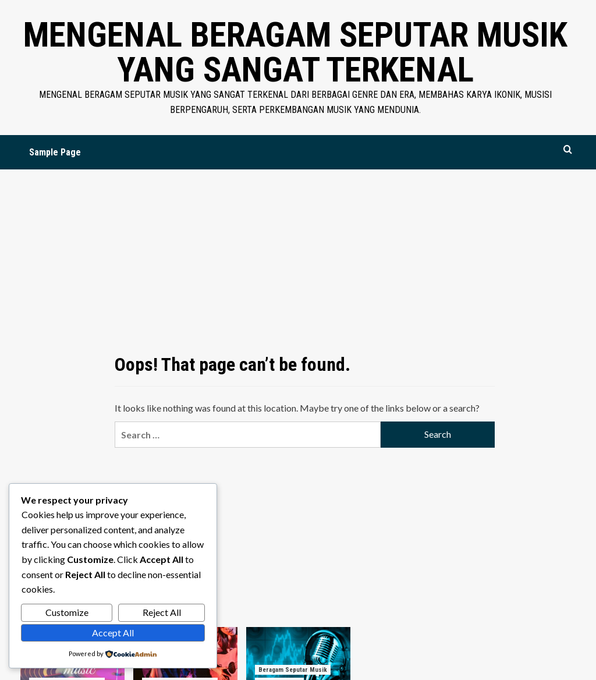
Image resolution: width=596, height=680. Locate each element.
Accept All (113, 632)
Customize (66, 612)
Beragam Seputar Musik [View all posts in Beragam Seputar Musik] (292, 670)
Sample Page (55, 152)
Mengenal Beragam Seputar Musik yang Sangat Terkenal (295, 52)
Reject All (162, 612)
